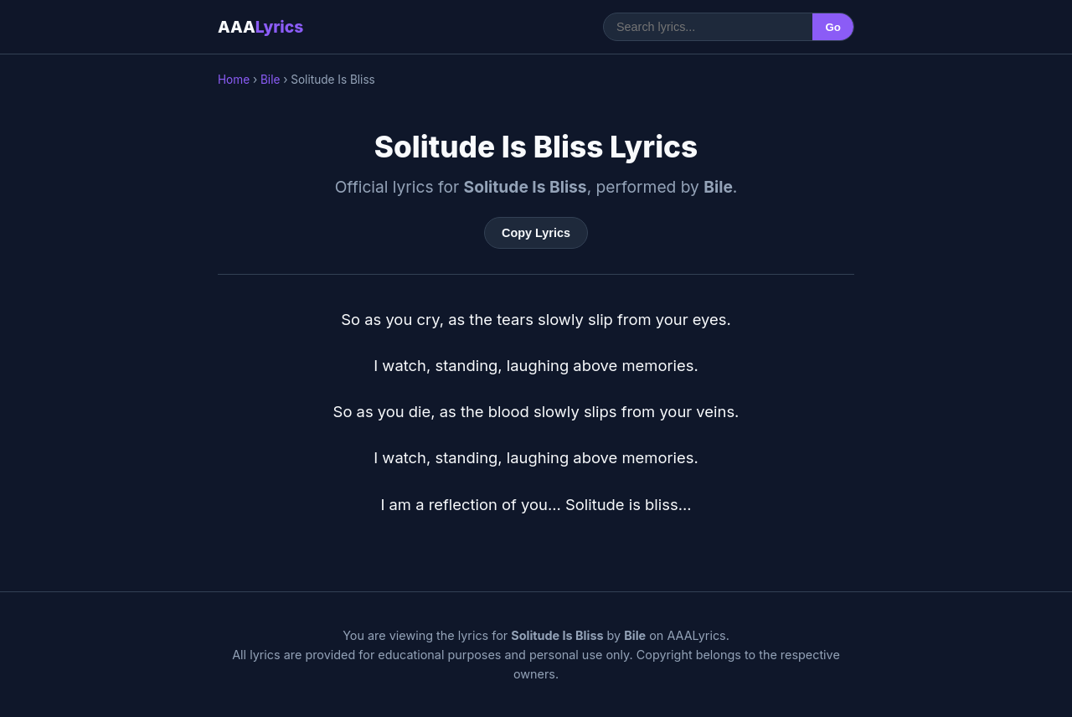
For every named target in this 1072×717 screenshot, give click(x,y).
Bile (270, 79)
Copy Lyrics (536, 233)
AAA (260, 27)
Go (833, 27)
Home (234, 79)
